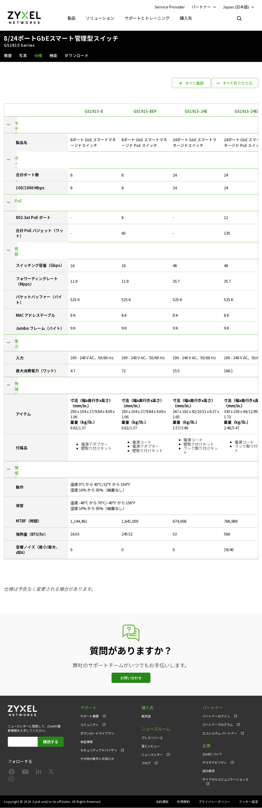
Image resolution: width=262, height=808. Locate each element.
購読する (50, 741)
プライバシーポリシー (215, 802)
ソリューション (100, 18)
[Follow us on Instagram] (11, 780)
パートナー (201, 6)
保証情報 (86, 741)
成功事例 (208, 771)
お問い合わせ (131, 678)
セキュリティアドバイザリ (98, 750)
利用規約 (183, 802)
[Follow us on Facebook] (12, 772)
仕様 (38, 55)
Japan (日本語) (236, 6)
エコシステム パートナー (219, 733)
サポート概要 (89, 716)
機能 (53, 55)
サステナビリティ (214, 762)
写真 (23, 55)
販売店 (146, 716)
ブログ (146, 762)
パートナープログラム (217, 725)
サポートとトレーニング (147, 18)
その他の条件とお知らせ (97, 758)
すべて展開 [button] (191, 82)
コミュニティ (89, 725)
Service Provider (170, 6)
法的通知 (162, 802)
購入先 (186, 18)
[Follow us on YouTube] (25, 772)
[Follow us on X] (51, 772)
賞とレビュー (150, 745)
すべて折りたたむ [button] (235, 82)
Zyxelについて (212, 754)
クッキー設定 (248, 802)
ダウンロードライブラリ (97, 733)
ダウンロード (76, 55)
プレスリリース (152, 737)
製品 (71, 18)
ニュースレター (152, 754)
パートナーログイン (216, 716)
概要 (8, 55)
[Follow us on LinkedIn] (38, 772)
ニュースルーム (155, 728)
